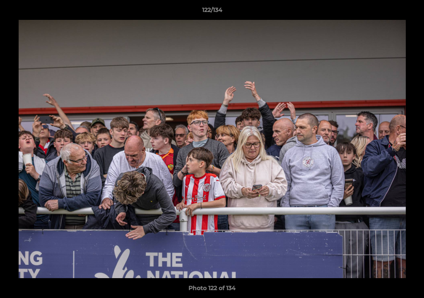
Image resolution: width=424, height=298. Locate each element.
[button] (409, 12)
